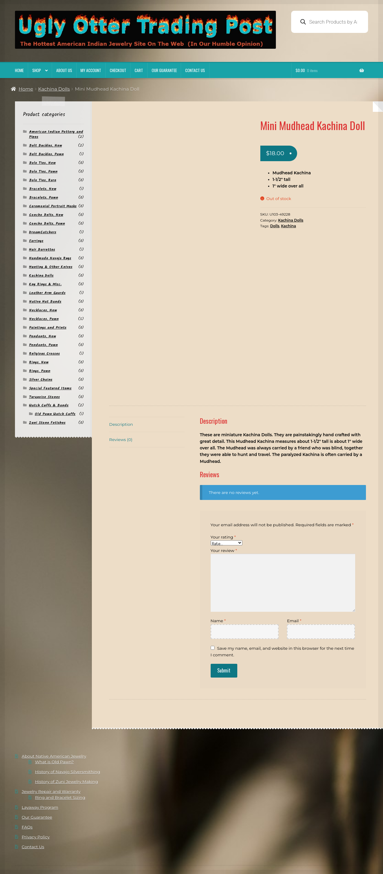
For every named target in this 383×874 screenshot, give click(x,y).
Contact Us (195, 70)
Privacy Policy (36, 799)
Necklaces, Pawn (44, 319)
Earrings (36, 241)
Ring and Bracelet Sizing (60, 760)
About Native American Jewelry (54, 718)
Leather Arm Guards (47, 293)
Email (294, 583)
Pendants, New (42, 336)
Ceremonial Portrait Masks (53, 206)
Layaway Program (40, 770)
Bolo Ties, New (42, 163)
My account (90, 70)
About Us (64, 70)
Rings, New (38, 362)
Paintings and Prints (47, 327)
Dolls (274, 226)
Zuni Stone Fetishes (47, 422)
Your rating (223, 500)
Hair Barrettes (42, 249)
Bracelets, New (42, 189)
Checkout (118, 70)
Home (19, 70)
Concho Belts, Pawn (47, 223)
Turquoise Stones (44, 397)
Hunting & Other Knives (50, 267)
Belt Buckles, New (45, 145)
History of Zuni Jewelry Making (66, 744)
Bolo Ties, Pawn (43, 171)
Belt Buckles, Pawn (46, 154)
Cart (139, 70)
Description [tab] (121, 387)
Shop (36, 70)
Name (218, 583)
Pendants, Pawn (43, 345)
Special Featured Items (50, 388)
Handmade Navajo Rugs (50, 258)
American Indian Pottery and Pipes (56, 134)
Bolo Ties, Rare (42, 180)
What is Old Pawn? (54, 724)
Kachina (288, 226)
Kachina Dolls (54, 89)
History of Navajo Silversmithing (67, 734)
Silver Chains (40, 379)
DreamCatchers (42, 232)
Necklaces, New (43, 310)
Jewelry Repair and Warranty (51, 754)
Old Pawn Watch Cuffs (55, 414)
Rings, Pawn (39, 371)
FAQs (27, 790)
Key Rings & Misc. (45, 284)
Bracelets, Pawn (43, 197)
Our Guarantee (164, 70)
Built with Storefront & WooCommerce (85, 849)
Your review (224, 513)
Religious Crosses (44, 353)
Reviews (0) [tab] (121, 402)
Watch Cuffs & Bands (49, 405)
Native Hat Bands (45, 301)
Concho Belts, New (46, 215)
